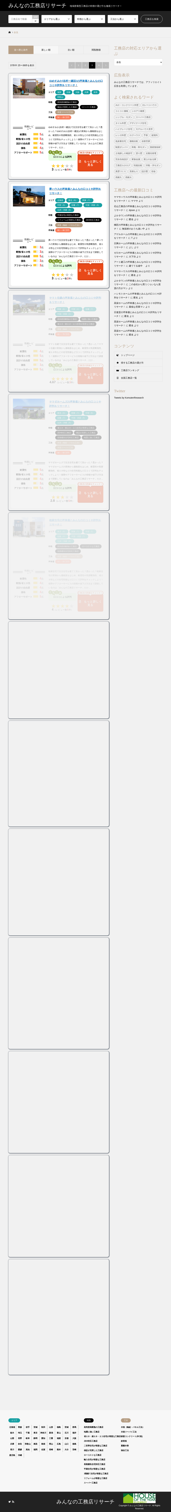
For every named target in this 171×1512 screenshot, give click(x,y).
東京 (35, 1433)
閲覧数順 (96, 50)
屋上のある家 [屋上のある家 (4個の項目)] (150, 159)
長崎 (51, 1449)
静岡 (35, 1438)
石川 (66, 1433)
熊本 (59, 1449)
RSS (13, 1502)
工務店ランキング (130, 370)
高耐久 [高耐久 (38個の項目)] (118, 177)
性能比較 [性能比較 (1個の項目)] (138, 165)
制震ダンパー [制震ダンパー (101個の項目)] (121, 147)
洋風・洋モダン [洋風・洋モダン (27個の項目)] (153, 165)
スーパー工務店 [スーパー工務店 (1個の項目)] (143, 117)
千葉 (28, 1433)
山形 (51, 1427)
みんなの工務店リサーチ (86, 1502)
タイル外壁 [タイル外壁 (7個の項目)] (120, 123)
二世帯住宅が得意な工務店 (95, 1446)
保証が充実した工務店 (93, 1450)
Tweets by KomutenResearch (129, 397)
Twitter (9, 1502)
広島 (59, 1444)
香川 (12, 1449)
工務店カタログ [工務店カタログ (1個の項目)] (122, 165)
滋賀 (59, 1438)
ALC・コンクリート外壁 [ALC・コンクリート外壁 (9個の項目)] (126, 105)
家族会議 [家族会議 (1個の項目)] (136, 159)
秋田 (43, 1427)
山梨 (12, 1438)
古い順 (71, 50)
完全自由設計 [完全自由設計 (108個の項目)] (121, 159)
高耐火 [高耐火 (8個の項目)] (128, 177)
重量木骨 (125, 1446)
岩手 (28, 1427)
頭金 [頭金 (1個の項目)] (153, 171)
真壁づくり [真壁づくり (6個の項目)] (120, 171)
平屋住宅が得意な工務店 (94, 1469)
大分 (66, 1449)
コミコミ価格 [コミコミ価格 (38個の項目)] (121, 111)
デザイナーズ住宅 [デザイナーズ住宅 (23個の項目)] (138, 123)
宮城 (35, 1427)
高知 (28, 1449)
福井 (74, 1433)
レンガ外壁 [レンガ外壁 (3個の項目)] (120, 135)
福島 (59, 1427)
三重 (51, 1438)
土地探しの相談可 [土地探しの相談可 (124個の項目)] (123, 153)
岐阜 (28, 1438)
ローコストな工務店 (92, 1455)
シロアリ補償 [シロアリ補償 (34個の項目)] (138, 111)
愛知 (43, 1438)
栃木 (12, 1433)
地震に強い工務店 (91, 1432)
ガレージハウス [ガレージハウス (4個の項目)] (149, 105)
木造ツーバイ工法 (129, 1432)
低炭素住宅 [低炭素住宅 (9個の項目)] (120, 141)
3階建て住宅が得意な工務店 (96, 1473)
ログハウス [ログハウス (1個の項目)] (135, 135)
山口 (66, 1444)
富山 (59, 1433)
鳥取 (35, 1444)
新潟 (51, 1433)
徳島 (74, 1444)
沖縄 (20, 1455)
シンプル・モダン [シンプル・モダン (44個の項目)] (123, 117)
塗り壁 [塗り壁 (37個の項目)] (139, 153)
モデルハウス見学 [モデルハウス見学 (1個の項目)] (144, 129)
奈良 (20, 1444)
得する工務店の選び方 (132, 362)
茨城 (66, 1427)
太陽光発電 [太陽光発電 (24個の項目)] (151, 153)
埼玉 (20, 1433)
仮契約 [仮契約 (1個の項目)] (154, 135)
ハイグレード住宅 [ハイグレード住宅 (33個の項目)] (123, 129)
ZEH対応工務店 (90, 1441)
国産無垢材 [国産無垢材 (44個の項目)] (155, 147)
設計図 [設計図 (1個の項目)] (145, 171)
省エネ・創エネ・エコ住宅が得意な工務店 (102, 1436)
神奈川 (43, 1433)
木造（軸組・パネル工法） (132, 1427)
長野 (20, 1438)
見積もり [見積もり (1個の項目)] (134, 171)
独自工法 (125, 1450)
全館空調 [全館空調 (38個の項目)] (146, 141)
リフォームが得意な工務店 (95, 1478)
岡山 (51, 1444)
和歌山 (28, 1444)
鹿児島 (12, 1455)
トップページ (128, 355)
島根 (43, 1444)
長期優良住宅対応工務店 (94, 1464)
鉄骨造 (124, 1441)
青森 (20, 1427)
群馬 (74, 1427)
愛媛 (20, 1449)
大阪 (74, 1438)
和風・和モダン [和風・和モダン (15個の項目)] (139, 147)
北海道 (12, 1427)
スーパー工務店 (90, 1483)
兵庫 (12, 1444)
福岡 (35, 1449)
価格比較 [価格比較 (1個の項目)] (134, 141)
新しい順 (46, 50)
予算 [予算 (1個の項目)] (146, 135)
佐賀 (43, 1449)
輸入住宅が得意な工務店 (94, 1459)
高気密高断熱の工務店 (93, 1427)
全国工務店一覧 (129, 378)
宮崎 (74, 1449)
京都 (66, 1438)
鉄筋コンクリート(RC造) (131, 1436)
